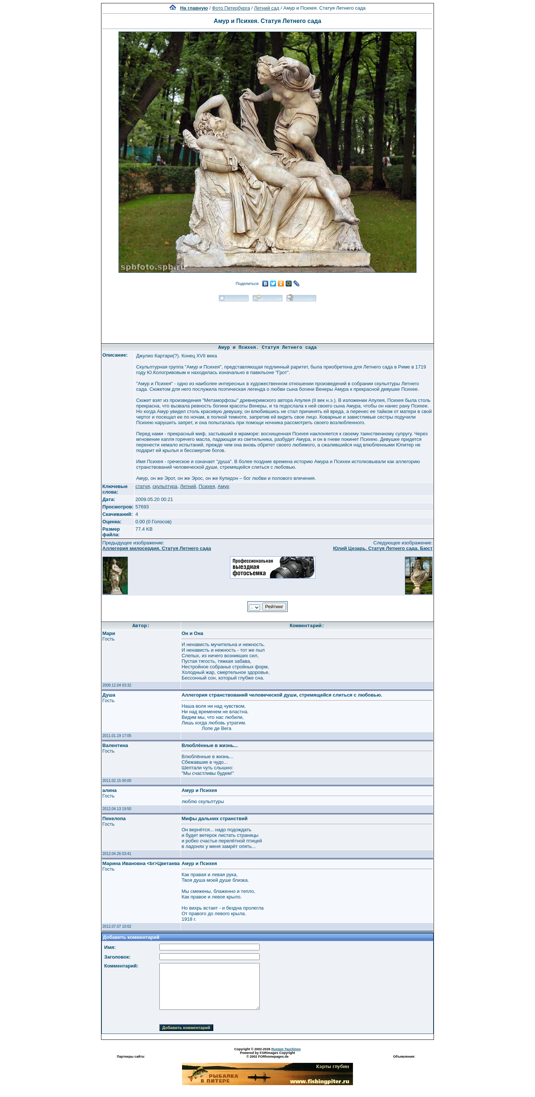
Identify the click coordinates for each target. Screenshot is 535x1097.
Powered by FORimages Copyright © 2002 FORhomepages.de (267, 1054)
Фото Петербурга (231, 8)
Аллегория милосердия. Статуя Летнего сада (157, 548)
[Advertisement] (267, 320)
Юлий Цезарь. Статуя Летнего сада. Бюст (382, 548)
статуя (142, 486)
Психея (207, 486)
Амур (223, 486)
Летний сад (266, 8)
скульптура (164, 486)
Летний (188, 486)
